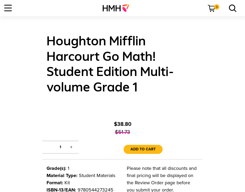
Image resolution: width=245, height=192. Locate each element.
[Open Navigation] (8, 8)
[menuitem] (118, 8)
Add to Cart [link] (143, 149)
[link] (118, 8)
